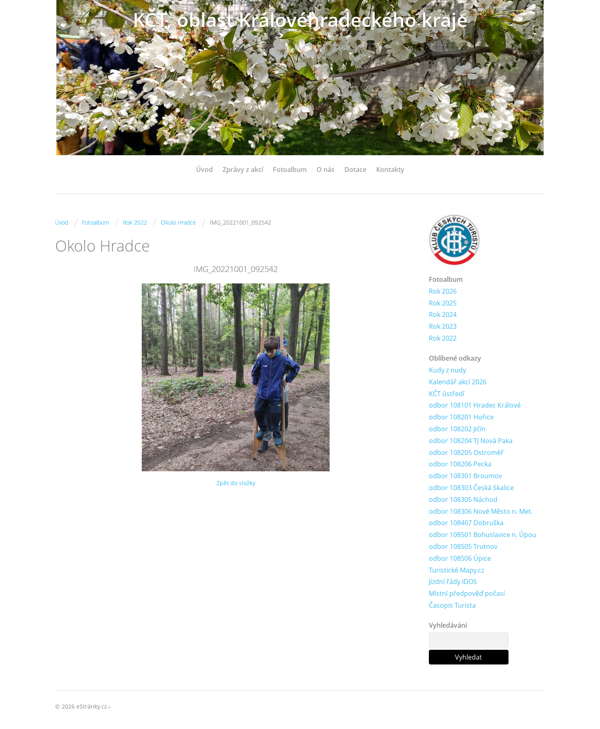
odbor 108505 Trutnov (463, 546)
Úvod (204, 169)
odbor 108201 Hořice (461, 416)
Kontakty (390, 169)
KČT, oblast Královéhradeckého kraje (300, 19)
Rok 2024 (443, 314)
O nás (326, 169)
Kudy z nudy (447, 370)
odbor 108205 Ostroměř (466, 452)
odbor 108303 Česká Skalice (471, 487)
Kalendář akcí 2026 (457, 381)
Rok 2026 (443, 291)
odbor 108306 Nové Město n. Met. (481, 511)
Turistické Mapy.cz (456, 570)
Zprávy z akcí (243, 169)
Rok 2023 (443, 326)
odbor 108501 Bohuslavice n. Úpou (482, 534)
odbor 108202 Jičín (457, 428)
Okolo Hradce (178, 222)
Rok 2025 (443, 303)
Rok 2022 (135, 222)
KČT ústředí (446, 393)
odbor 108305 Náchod (463, 499)
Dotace (355, 169)
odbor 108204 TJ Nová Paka (471, 440)
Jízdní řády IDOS (453, 581)
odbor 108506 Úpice (460, 558)
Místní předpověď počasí (467, 593)
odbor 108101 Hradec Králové (475, 405)
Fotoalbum (290, 169)
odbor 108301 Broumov (465, 475)
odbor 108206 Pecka (460, 463)
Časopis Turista (452, 605)
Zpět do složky (235, 483)
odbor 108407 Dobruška (466, 522)
